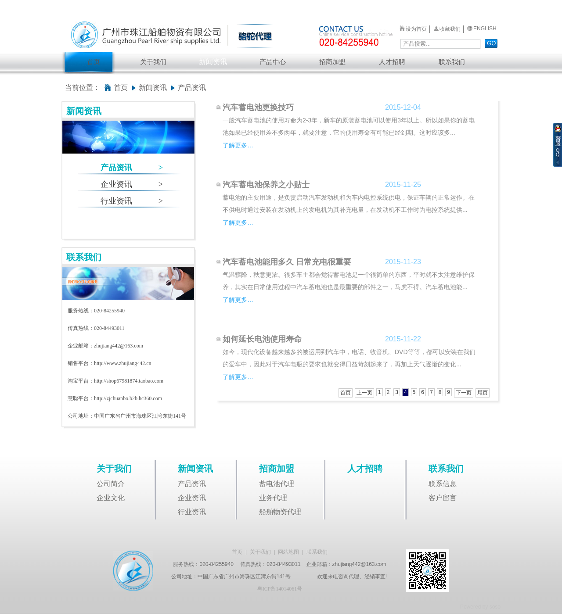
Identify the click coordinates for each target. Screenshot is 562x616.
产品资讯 (132, 167)
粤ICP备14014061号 (280, 589)
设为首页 (416, 29)
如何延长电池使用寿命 (262, 339)
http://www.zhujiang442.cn (122, 363)
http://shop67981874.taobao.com (128, 381)
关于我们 (153, 61)
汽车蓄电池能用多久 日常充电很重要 (287, 262)
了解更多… (238, 145)
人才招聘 (392, 61)
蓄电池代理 (276, 483)
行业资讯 (132, 201)
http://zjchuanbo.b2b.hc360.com (128, 398)
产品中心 (272, 61)
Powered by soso (480, 607)
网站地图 (288, 552)
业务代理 (273, 497)
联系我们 (452, 61)
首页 (93, 61)
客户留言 (443, 497)
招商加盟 (332, 61)
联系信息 (443, 483)
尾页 (482, 393)
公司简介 (111, 483)
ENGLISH (485, 28)
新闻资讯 (213, 61)
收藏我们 (450, 29)
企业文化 (111, 497)
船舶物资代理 (280, 512)
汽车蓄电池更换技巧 (258, 107)
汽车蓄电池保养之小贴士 (266, 184)
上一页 (364, 393)
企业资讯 (132, 184)
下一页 (464, 393)
